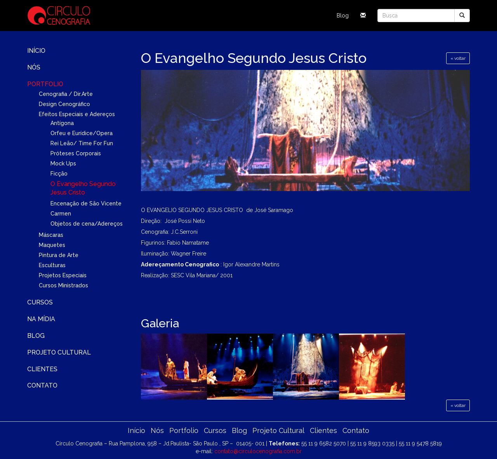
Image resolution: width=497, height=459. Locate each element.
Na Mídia (41, 319)
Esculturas (52, 265)
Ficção (59, 173)
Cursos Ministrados (63, 285)
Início (36, 50)
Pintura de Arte (58, 255)
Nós (33, 67)
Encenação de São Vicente (86, 203)
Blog (343, 15)
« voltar (458, 58)
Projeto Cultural (59, 352)
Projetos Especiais (63, 275)
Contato (42, 385)
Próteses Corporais (75, 153)
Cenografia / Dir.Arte (66, 94)
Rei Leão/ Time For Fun (81, 143)
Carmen (60, 213)
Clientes (42, 369)
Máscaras (51, 235)
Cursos (40, 302)
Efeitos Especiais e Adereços (77, 114)
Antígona (62, 123)
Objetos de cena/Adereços (86, 224)
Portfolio (45, 84)
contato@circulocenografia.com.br (258, 451)
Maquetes (52, 245)
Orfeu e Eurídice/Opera (81, 133)
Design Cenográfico (64, 104)
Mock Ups (63, 163)
